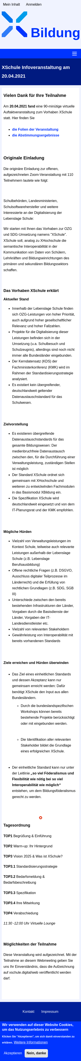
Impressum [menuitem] (49, 1011)
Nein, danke (36, 1056)
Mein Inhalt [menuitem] (11, 4)
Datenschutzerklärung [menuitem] (40, 1023)
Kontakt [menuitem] (28, 1011)
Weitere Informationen (31, 1045)
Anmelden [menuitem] (33, 4)
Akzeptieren (13, 1056)
